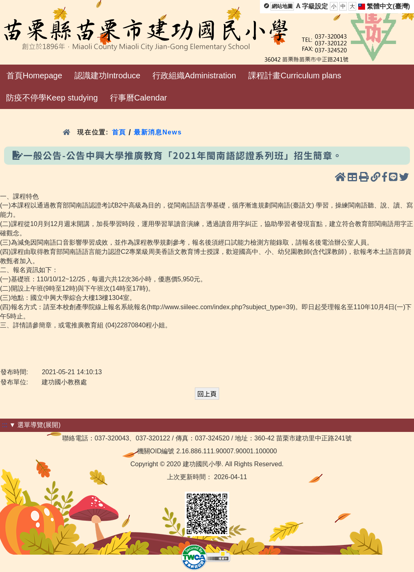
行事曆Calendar (138, 97)
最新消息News (157, 132)
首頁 (119, 132)
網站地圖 (282, 6)
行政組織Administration (194, 75)
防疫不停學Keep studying (52, 97)
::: (4, 424)
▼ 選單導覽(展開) (35, 424)
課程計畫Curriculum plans (294, 75)
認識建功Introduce (107, 75)
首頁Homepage (34, 75)
